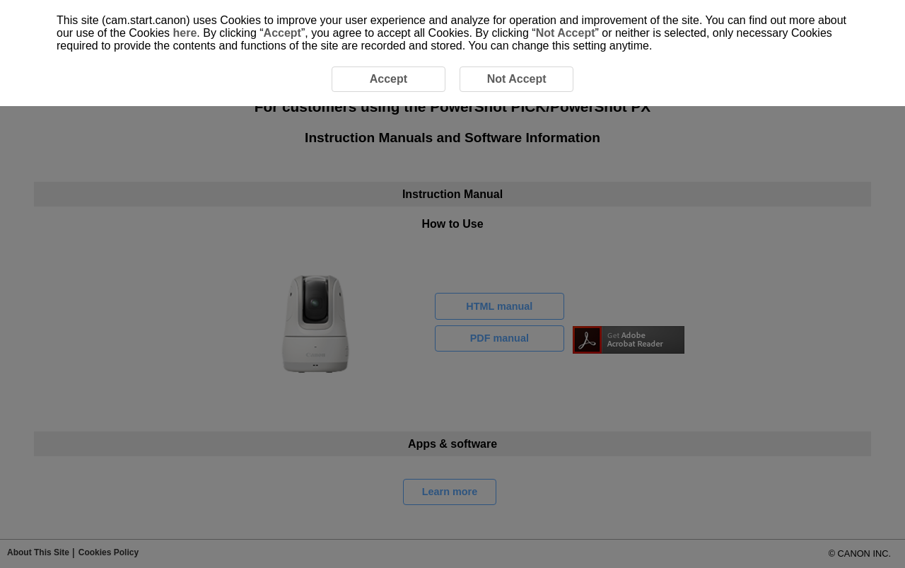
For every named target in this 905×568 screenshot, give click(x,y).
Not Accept (565, 33)
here (185, 33)
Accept (282, 33)
